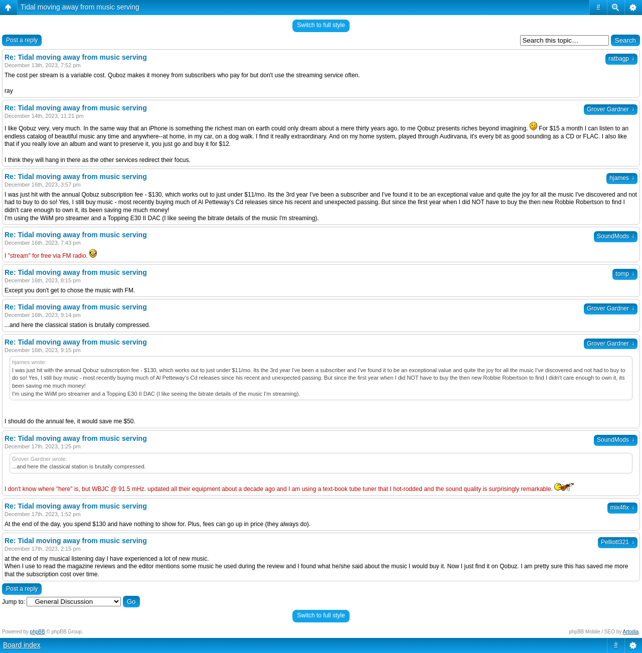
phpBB (37, 631)
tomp (624, 273)
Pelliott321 (617, 542)
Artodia (631, 631)
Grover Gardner (610, 109)
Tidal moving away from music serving (80, 7)
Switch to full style (321, 25)
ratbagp (621, 58)
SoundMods (615, 236)
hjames (621, 178)
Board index (22, 645)
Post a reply (22, 40)
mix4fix (622, 507)
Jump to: (13, 601)
